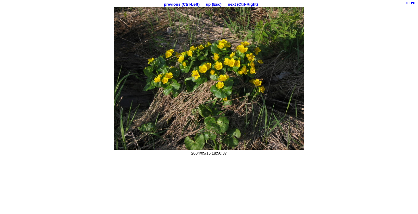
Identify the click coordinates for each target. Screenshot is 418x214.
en (413, 2)
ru (408, 2)
